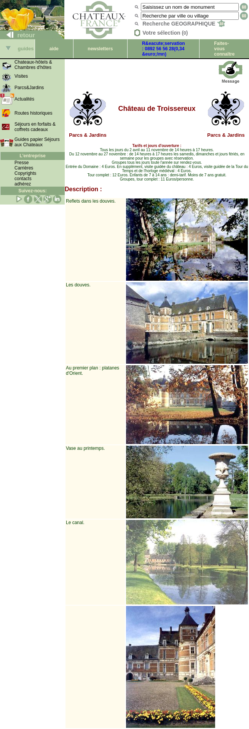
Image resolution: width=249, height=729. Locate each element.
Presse (21, 162)
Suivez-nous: (32, 190)
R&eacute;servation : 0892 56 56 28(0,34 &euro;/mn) (163, 49)
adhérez (22, 184)
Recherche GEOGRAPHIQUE (183, 24)
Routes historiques (33, 113)
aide (54, 48)
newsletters (100, 48)
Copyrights (25, 173)
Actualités (24, 99)
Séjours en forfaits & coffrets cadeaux (35, 127)
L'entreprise (32, 155)
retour (17, 35)
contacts (23, 178)
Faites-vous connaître (224, 49)
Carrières (23, 168)
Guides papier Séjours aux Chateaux (37, 142)
